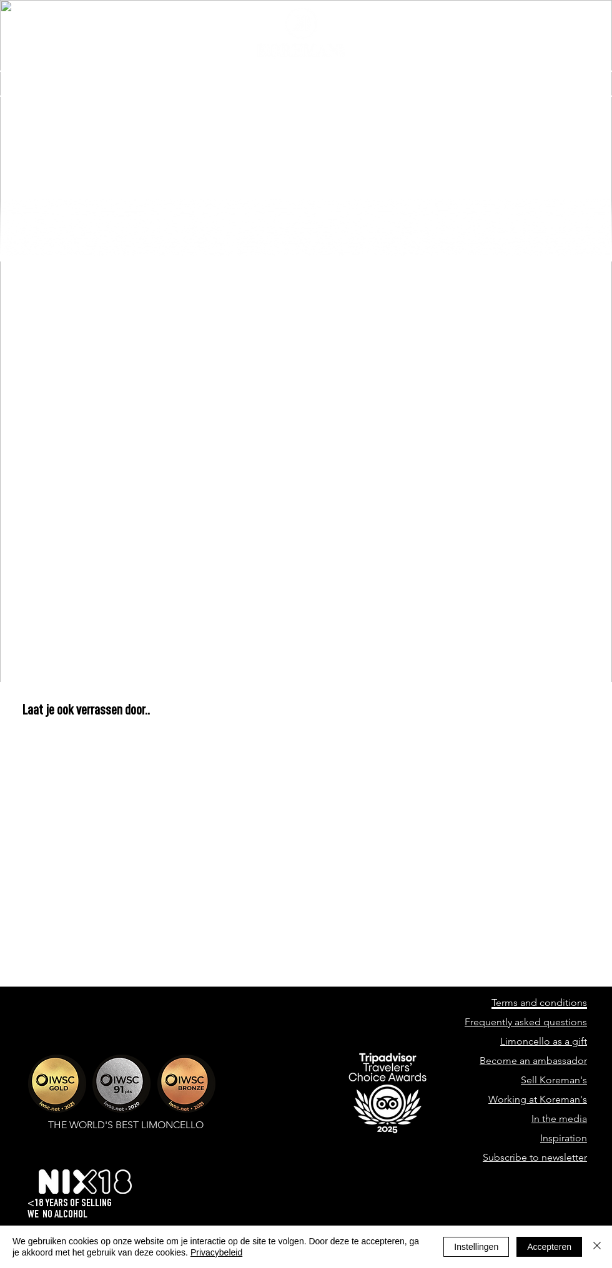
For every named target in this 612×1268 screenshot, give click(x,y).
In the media (559, 1118)
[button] (553, 84)
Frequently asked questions (526, 1022)
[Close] (597, 1247)
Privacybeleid (216, 1252)
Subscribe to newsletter (535, 1157)
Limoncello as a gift (543, 1041)
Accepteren (549, 1247)
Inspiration (563, 1138)
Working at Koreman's (537, 1099)
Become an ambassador (533, 1060)
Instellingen (476, 1247)
